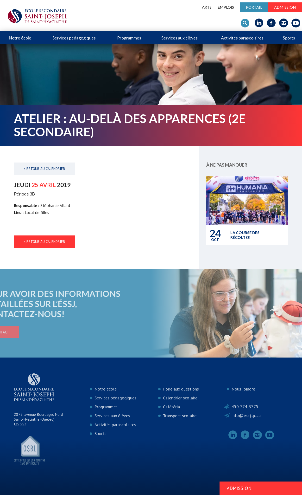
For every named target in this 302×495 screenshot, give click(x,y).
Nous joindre (243, 389)
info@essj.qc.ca (246, 415)
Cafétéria (171, 407)
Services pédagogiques (74, 37)
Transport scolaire (179, 415)
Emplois (226, 7)
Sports (289, 37)
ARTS (207, 7)
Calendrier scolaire (180, 398)
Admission (285, 7)
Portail (254, 7)
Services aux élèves (179, 37)
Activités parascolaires (242, 37)
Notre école (20, 37)
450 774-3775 (245, 406)
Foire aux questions (181, 389)
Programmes (129, 37)
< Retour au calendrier (44, 168)
